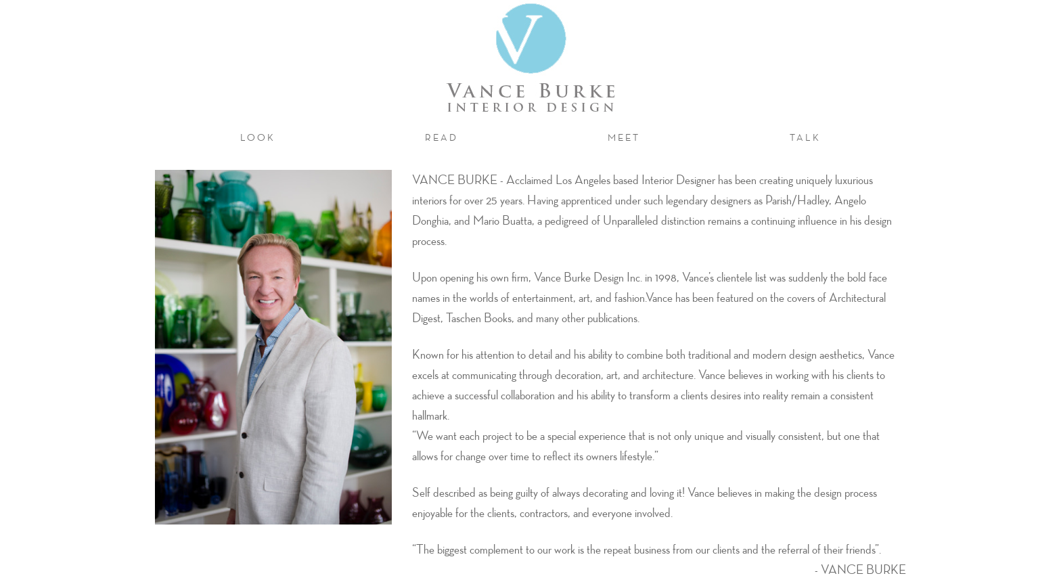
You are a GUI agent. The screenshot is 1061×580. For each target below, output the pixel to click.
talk (805, 137)
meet (629, 136)
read (441, 137)
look (257, 137)
